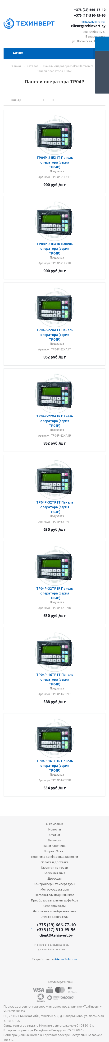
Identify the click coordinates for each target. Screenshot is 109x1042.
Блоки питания (54, 873)
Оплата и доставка (54, 862)
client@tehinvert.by (88, 26)
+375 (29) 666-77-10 (89, 9)
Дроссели (54, 878)
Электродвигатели (54, 916)
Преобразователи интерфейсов (54, 900)
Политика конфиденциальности (54, 856)
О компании (54, 823)
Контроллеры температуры (54, 884)
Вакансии (54, 840)
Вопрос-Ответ (54, 851)
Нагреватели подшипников (54, 894)
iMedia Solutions (65, 959)
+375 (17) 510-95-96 (89, 15)
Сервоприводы (54, 905)
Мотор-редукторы (55, 889)
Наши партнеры (54, 845)
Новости (54, 829)
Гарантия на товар (54, 867)
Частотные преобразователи (54, 911)
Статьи (54, 834)
